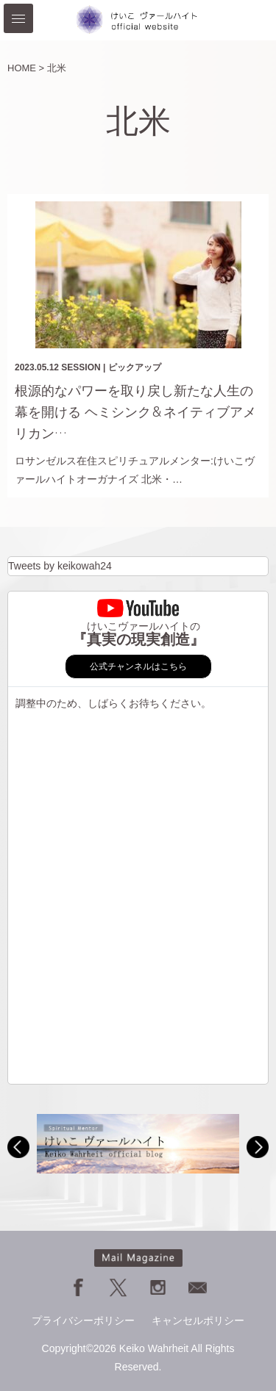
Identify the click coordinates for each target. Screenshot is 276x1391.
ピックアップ (134, 367)
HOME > (25, 67)
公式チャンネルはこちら (138, 666)
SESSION (80, 367)
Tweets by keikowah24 (60, 566)
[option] (138, 1143)
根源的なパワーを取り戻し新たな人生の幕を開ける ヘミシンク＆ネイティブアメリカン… (135, 412)
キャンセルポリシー (198, 1320)
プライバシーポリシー (83, 1320)
